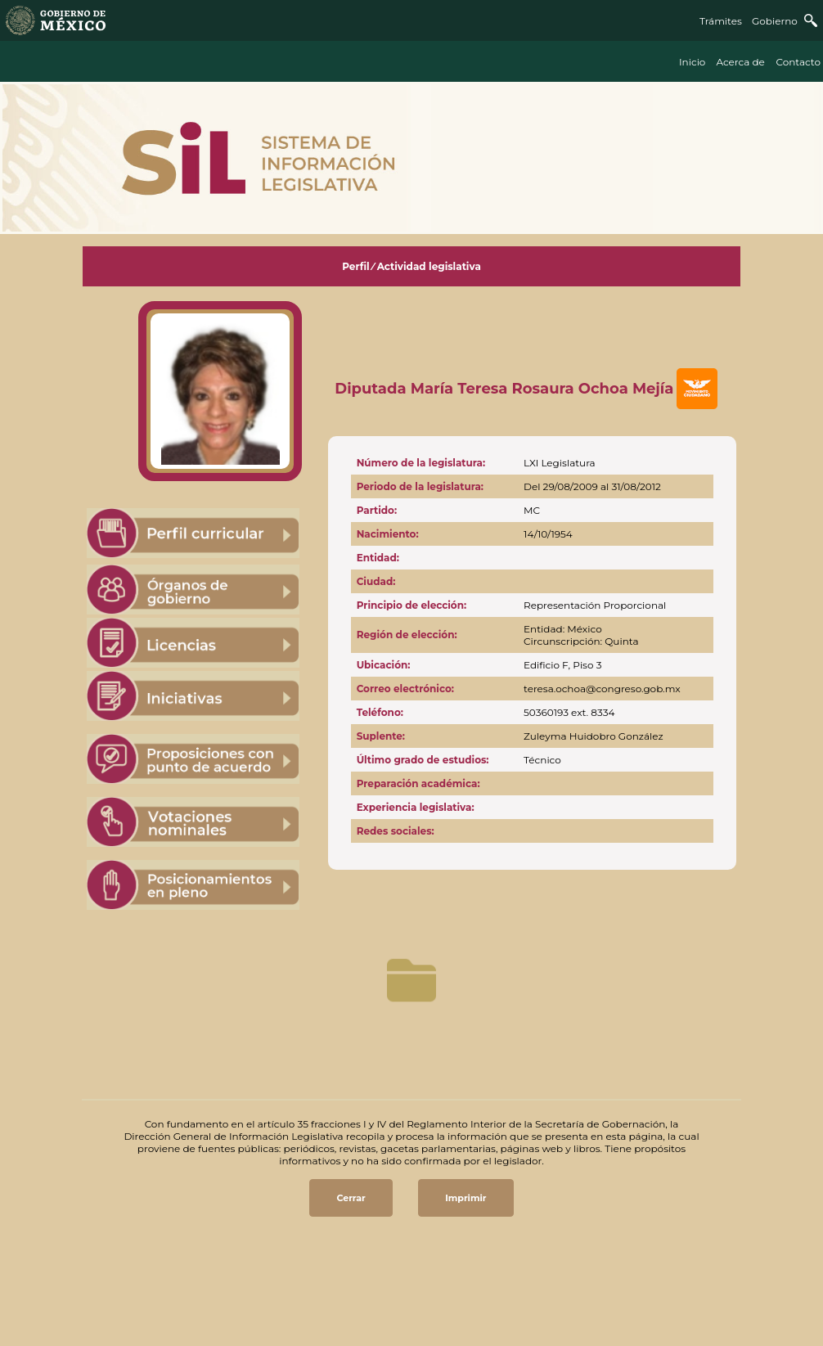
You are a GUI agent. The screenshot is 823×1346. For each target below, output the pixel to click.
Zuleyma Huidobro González (593, 736)
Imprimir (465, 1198)
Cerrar (350, 1198)
